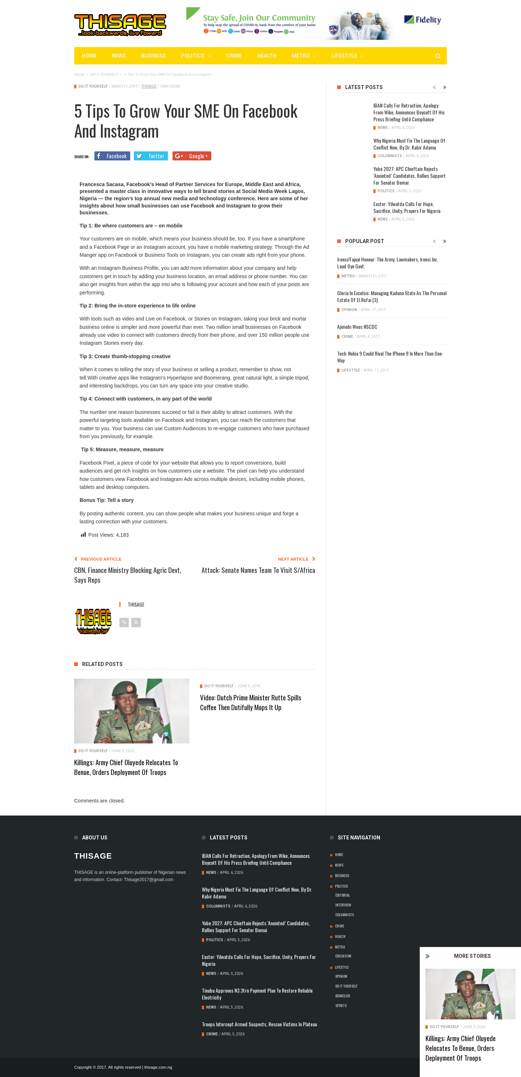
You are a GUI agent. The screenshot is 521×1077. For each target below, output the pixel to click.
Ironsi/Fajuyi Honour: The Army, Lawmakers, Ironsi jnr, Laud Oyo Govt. (387, 262)
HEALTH (266, 56)
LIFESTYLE (344, 56)
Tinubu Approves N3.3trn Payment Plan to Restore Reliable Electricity (257, 993)
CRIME (234, 56)
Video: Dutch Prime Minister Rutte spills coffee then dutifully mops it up (250, 702)
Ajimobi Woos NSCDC (357, 326)
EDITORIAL (342, 895)
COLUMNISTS (390, 156)
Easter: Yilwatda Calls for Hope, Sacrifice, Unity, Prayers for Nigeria (406, 207)
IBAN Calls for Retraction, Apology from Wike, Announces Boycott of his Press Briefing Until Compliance (409, 112)
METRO (301, 56)
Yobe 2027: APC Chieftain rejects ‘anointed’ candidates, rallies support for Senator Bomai (409, 175)
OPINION (349, 310)
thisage (149, 86)
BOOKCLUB (342, 995)
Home (89, 56)
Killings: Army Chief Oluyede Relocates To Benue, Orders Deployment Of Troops (479, 1048)
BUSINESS (153, 56)
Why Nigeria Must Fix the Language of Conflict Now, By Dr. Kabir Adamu (409, 144)
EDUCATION (343, 956)
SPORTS (341, 1005)
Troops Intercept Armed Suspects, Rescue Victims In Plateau (259, 1024)
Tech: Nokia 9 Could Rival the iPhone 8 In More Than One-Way (390, 356)
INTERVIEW (343, 905)
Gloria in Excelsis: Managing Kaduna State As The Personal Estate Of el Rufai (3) (391, 296)
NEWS (119, 56)
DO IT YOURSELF (463, 1027)
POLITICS (192, 56)
